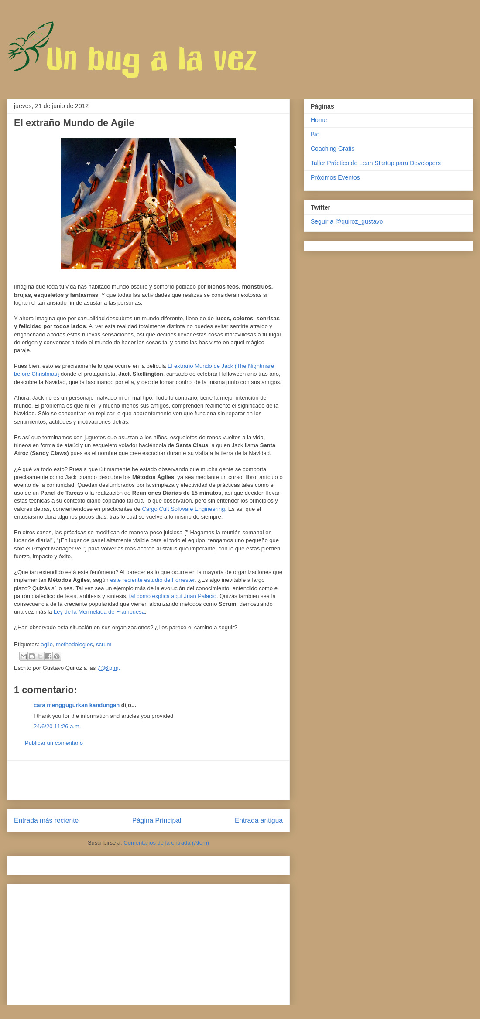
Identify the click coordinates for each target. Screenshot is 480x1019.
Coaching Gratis (332, 148)
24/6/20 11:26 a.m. (57, 726)
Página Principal (157, 820)
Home (319, 119)
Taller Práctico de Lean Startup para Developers (376, 163)
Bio (315, 134)
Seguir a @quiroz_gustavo (347, 221)
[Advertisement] (148, 780)
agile (46, 644)
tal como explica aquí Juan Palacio (172, 596)
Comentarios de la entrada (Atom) (166, 842)
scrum (103, 644)
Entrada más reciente (46, 820)
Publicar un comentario (54, 743)
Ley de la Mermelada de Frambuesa (99, 611)
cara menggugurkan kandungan (77, 705)
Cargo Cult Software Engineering (183, 509)
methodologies (74, 644)
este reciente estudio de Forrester (152, 580)
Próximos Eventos (335, 177)
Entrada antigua (259, 820)
